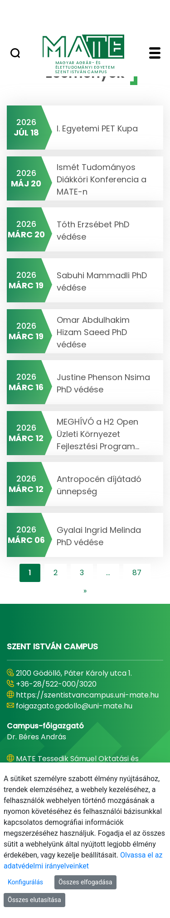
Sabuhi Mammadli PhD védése (102, 281)
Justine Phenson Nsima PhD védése (103, 383)
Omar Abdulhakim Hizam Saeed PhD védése (93, 332)
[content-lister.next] (85, 591)
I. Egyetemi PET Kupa (97, 128)
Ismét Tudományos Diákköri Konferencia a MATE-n (101, 179)
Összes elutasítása (34, 899)
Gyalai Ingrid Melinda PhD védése (99, 536)
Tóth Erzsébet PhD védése (93, 230)
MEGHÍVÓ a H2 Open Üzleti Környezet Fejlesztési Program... (98, 434)
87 (136, 572)
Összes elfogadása (85, 882)
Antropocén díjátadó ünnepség (99, 485)
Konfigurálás (25, 882)
